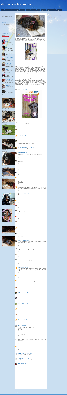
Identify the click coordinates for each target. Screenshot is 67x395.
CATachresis (19, 338)
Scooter (19, 152)
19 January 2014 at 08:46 (25, 303)
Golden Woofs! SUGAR (21, 313)
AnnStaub (19, 227)
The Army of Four (20, 325)
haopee (19, 363)
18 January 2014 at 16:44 (28, 193)
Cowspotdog (19, 135)
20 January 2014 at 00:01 (29, 353)
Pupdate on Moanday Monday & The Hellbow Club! (9, 63)
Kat (18, 286)
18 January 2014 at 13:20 (31, 147)
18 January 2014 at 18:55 (26, 240)
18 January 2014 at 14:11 (24, 186)
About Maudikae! (33, 10)
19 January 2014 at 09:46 (24, 308)
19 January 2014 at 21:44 (24, 338)
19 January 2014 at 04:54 (22, 297)
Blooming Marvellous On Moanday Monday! (8, 85)
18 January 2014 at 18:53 (25, 232)
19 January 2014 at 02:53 (22, 286)
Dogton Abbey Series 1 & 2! (51, 10)
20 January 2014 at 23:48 (25, 358)
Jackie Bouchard (22, 193)
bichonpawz (19, 308)
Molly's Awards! (43, 10)
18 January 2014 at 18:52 (24, 227)
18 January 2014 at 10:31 (25, 135)
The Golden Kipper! (16, 10)
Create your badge (50, 15)
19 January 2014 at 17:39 (26, 325)
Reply (18, 144)
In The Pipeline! (22, 10)
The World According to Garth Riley (23, 345)
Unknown (19, 123)
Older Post (44, 390)
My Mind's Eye (20, 232)
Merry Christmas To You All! (9, 79)
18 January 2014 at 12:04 (29, 140)
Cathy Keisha (19, 292)
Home (3, 10)
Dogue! (38, 10)
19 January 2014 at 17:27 (24, 319)
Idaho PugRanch (20, 240)
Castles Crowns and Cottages (22, 140)
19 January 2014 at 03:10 (25, 292)
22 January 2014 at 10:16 (23, 363)
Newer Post (17, 390)
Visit (5, 33)
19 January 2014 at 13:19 (27, 313)
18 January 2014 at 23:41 (24, 267)
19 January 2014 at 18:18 (24, 333)
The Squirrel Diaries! (8, 10)
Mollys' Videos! (59, 10)
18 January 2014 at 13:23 (23, 152)
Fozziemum (19, 267)
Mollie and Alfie (20, 131)
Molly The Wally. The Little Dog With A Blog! (15, 4)
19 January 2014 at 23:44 (31, 345)
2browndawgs (20, 358)
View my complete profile (5, 22)
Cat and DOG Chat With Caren (22, 353)
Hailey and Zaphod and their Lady (22, 147)
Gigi (18, 297)
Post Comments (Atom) (22, 392)
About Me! (27, 10)
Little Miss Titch (20, 303)
